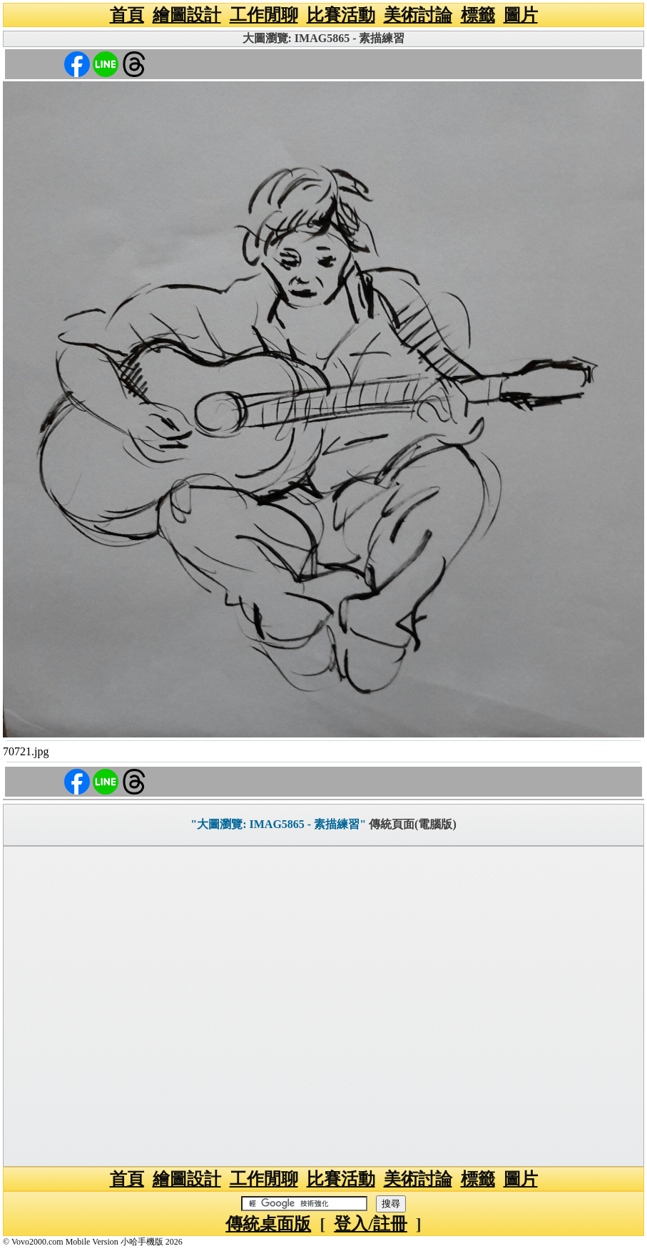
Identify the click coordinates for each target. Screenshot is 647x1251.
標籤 (478, 15)
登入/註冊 (370, 1224)
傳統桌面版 (268, 1224)
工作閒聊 (264, 15)
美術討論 (418, 15)
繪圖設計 (187, 15)
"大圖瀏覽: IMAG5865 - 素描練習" (278, 824)
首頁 (127, 15)
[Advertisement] (323, 1006)
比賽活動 (341, 15)
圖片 (521, 15)
